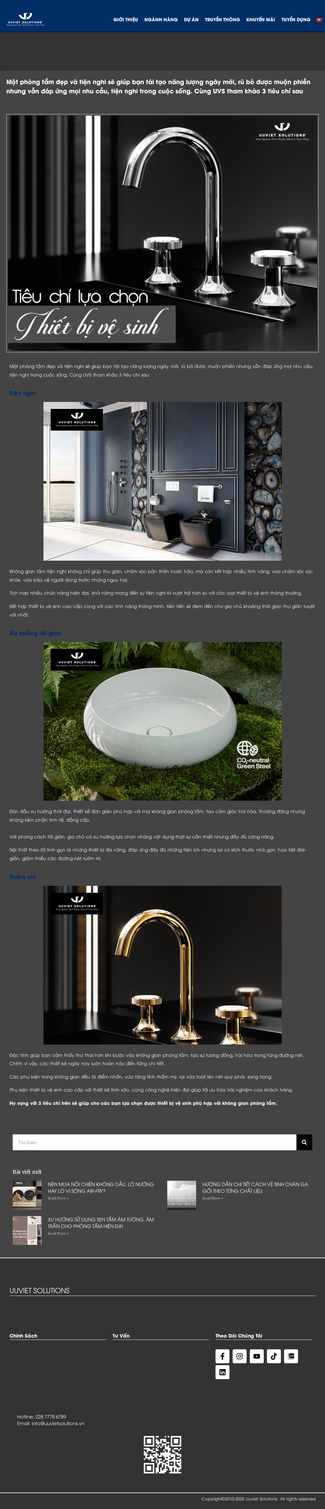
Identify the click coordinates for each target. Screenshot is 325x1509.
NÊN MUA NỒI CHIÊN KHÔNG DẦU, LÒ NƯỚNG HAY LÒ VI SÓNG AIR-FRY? (101, 1187)
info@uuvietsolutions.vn (58, 1423)
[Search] (304, 1142)
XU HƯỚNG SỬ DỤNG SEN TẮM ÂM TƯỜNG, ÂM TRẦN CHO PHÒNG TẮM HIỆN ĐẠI (101, 1222)
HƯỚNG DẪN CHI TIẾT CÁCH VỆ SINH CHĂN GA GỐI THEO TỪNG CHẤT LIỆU (255, 1187)
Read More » (58, 1198)
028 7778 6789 (51, 1416)
